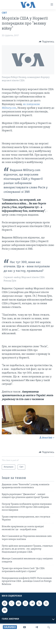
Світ (4, 13)
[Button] (46, 41)
